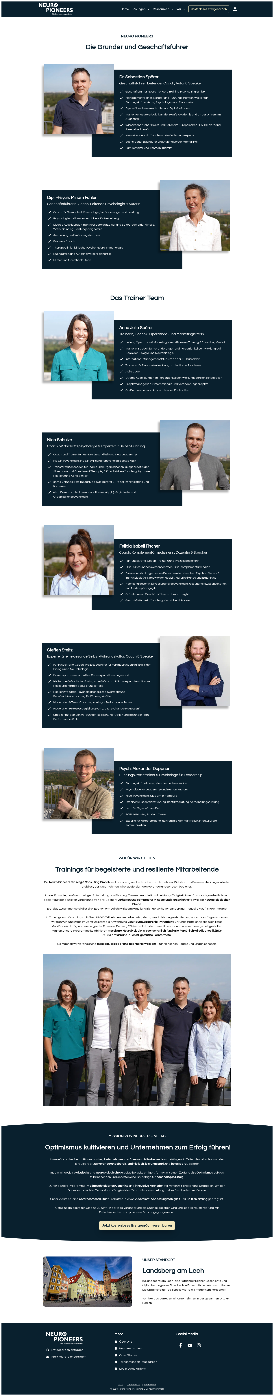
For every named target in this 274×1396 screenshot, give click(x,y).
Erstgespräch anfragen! (67, 1349)
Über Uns (125, 1341)
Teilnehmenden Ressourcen (138, 1361)
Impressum (150, 1385)
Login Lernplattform (133, 1368)
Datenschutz (133, 1385)
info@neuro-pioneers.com (68, 1356)
